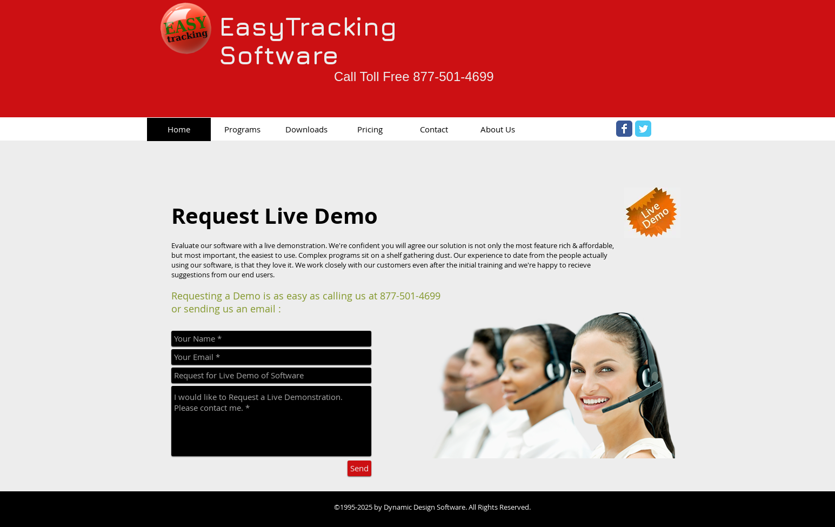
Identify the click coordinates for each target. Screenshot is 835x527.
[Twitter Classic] (643, 129)
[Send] (359, 468)
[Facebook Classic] (624, 129)
